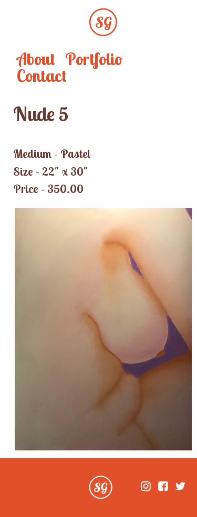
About (36, 58)
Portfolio (93, 58)
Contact (42, 75)
